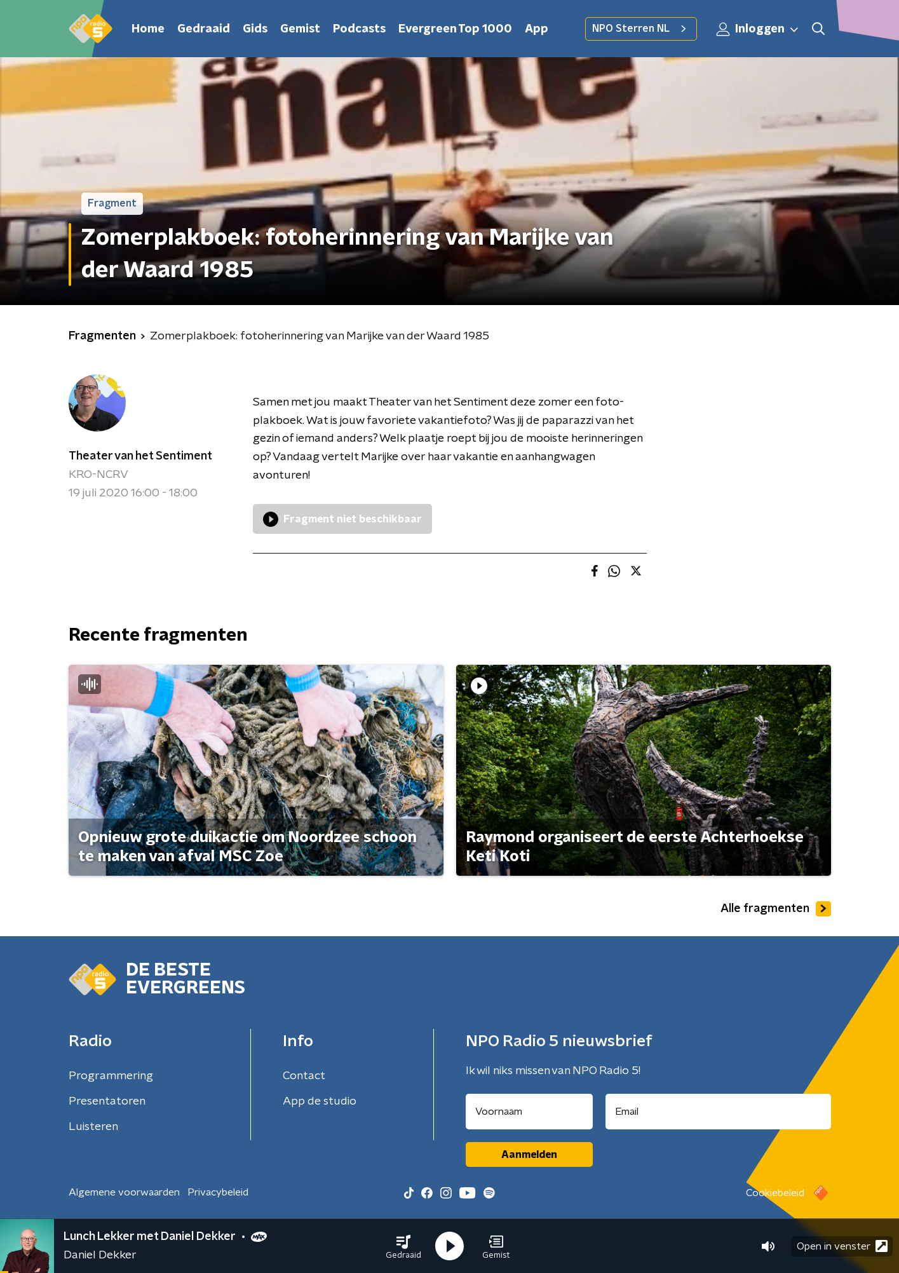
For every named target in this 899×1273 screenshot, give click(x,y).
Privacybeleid (217, 1192)
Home (148, 29)
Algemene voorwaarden (124, 1192)
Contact (304, 1076)
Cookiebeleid (775, 1193)
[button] (403, 1246)
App (536, 29)
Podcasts (359, 29)
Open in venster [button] (842, 1246)
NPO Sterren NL (641, 28)
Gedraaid (203, 29)
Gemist (300, 29)
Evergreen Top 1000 (455, 29)
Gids (255, 29)
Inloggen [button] (758, 29)
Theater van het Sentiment (140, 456)
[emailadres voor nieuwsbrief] (718, 1111)
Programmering (111, 1076)
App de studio (319, 1101)
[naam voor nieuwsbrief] (529, 1111)
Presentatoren (107, 1101)
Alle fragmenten (775, 908)
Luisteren (93, 1127)
